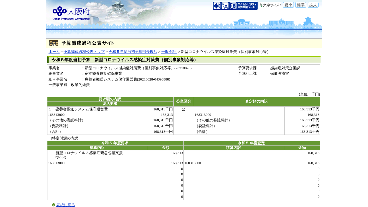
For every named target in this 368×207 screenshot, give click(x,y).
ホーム (54, 52)
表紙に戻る (65, 205)
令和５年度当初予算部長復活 (133, 52)
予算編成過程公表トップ (84, 52)
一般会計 (169, 52)
